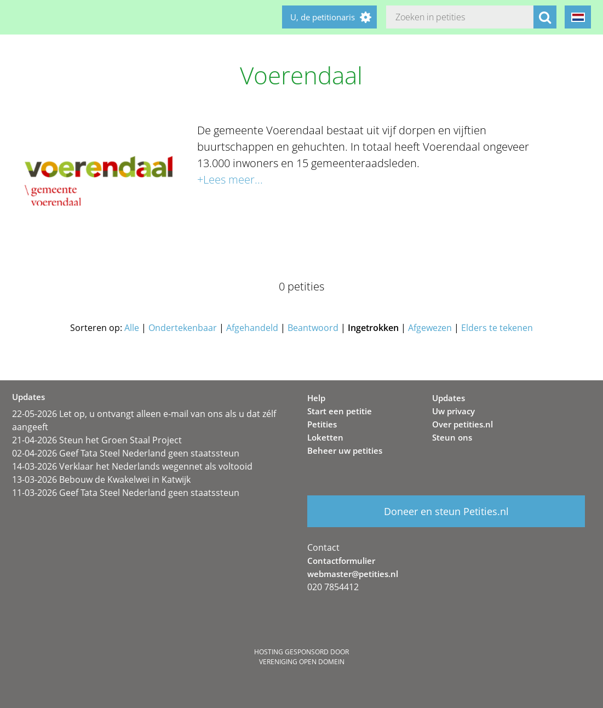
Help (316, 397)
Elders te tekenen (497, 328)
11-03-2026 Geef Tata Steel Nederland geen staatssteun (125, 493)
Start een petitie (339, 411)
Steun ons (452, 437)
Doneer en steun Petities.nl (446, 511)
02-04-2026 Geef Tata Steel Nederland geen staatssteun (125, 453)
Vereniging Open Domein (301, 661)
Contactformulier (341, 560)
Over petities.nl (462, 424)
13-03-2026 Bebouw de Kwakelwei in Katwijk (101, 479)
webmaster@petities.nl (352, 573)
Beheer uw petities (344, 450)
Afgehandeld (252, 328)
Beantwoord (313, 328)
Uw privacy (453, 411)
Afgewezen (430, 328)
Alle (131, 328)
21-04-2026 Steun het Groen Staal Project (97, 440)
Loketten (325, 437)
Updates (448, 397)
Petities (322, 424)
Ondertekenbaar (182, 328)
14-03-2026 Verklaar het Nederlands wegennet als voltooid (132, 466)
